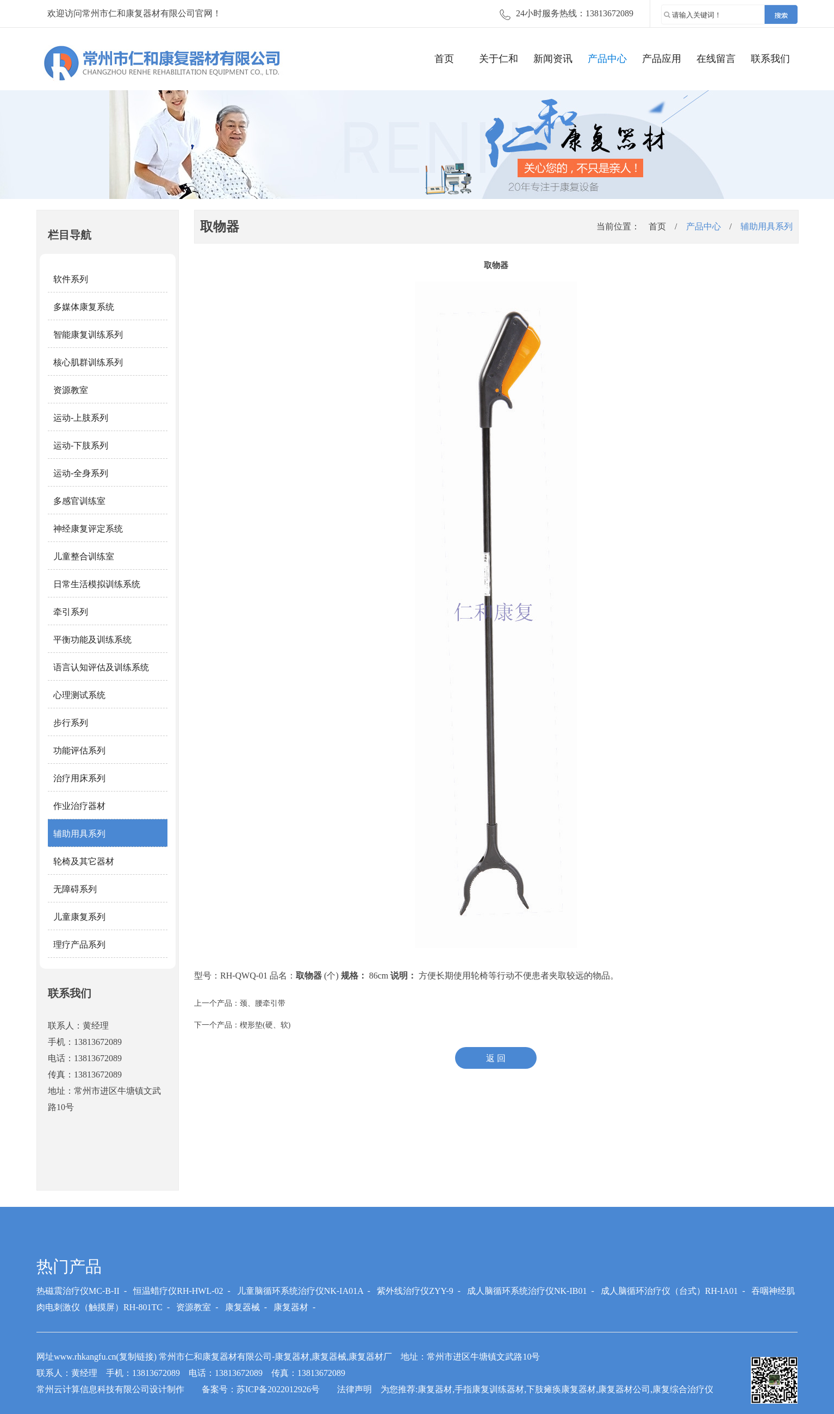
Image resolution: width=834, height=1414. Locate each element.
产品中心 (607, 58)
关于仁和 (498, 58)
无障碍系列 (75, 889)
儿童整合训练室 (83, 556)
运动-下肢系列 (80, 445)
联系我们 (770, 58)
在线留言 (716, 58)
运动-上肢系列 (80, 417)
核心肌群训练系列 (88, 362)
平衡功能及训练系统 (92, 639)
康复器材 (290, 1307)
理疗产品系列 (79, 944)
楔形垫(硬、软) (265, 1025)
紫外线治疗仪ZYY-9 (415, 1290)
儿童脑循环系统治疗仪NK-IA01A (300, 1290)
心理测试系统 (79, 695)
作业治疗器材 (79, 806)
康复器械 (242, 1307)
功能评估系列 (79, 750)
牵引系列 (70, 611)
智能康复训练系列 (88, 334)
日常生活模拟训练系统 (96, 584)
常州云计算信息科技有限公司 (93, 1389)
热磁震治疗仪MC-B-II (78, 1290)
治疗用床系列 (79, 778)
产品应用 (661, 58)
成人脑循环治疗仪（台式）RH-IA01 (669, 1290)
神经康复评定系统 (88, 528)
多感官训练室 (79, 501)
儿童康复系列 (79, 916)
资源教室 (70, 390)
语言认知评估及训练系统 (101, 667)
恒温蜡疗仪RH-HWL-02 (178, 1290)
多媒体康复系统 (83, 307)
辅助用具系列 (79, 833)
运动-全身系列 (80, 473)
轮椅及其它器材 (83, 861)
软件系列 (70, 279)
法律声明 (354, 1389)
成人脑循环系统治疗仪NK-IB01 (527, 1290)
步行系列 (70, 722)
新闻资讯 (552, 58)
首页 (444, 58)
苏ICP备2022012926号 (278, 1389)
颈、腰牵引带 (262, 1003)
